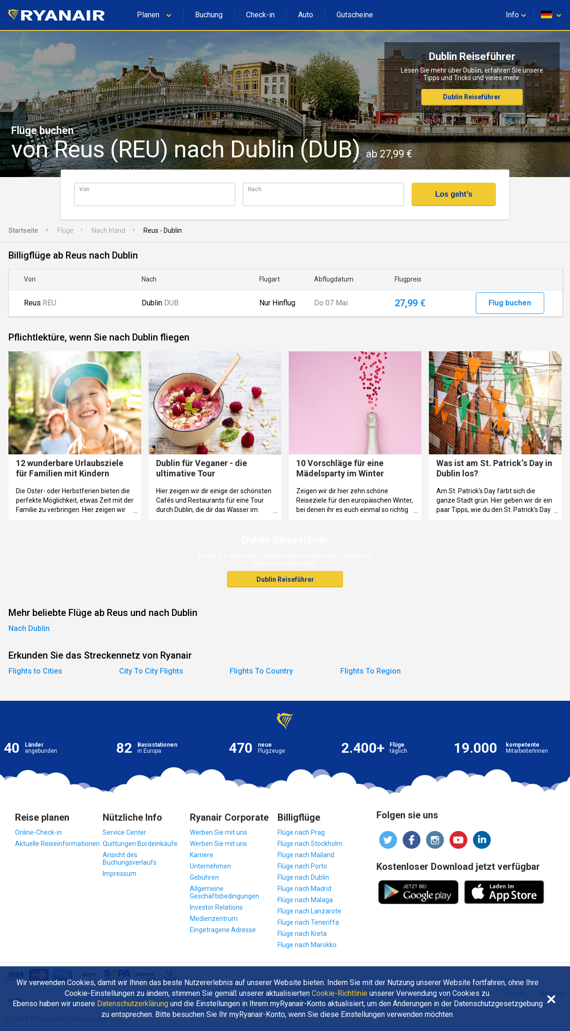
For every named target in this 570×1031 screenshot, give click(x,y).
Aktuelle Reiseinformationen (57, 843)
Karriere (201, 855)
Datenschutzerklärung (132, 1004)
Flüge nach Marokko (307, 945)
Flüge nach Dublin (303, 877)
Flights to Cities (35, 671)
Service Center (124, 832)
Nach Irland (108, 230)
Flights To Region (370, 671)
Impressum (119, 873)
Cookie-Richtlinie (340, 993)
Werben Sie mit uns (218, 832)
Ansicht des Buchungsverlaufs (130, 858)
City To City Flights (151, 671)
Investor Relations (216, 907)
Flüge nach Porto (302, 866)
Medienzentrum (214, 918)
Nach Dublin (29, 628)
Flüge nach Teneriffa (308, 922)
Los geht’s (453, 194)
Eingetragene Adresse (223, 930)
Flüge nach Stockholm (310, 843)
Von (84, 189)
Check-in (260, 14)
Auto (305, 14)
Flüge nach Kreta (302, 933)
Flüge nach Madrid (304, 888)
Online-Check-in (38, 832)
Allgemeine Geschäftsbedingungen (224, 892)
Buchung (209, 14)
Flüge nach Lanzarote (309, 911)
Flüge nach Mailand (306, 855)
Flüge (65, 230)
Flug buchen (509, 302)
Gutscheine (355, 14)
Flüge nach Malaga (305, 900)
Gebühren (204, 877)
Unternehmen (210, 866)
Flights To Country (261, 671)
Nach (255, 189)
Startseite (23, 230)
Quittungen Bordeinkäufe (140, 843)
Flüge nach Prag (301, 832)
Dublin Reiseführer (472, 97)
